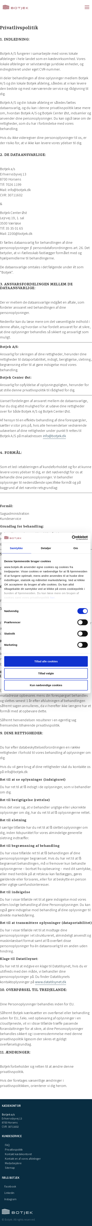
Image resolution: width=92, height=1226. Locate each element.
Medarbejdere (13, 1163)
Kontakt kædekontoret (18, 1154)
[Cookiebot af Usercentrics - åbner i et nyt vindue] (72, 537)
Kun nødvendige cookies (46, 685)
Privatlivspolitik (13, 1149)
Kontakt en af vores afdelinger (22, 1158)
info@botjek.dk (54, 435)
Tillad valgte (46, 673)
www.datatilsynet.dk (50, 981)
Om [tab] (75, 548)
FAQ (7, 1145)
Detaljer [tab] (46, 548)
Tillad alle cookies (46, 661)
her (52, 597)
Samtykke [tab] (16, 548)
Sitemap (9, 1167)
